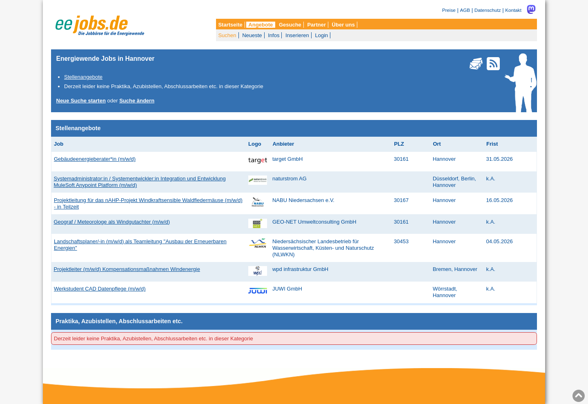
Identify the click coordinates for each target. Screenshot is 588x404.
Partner (316, 25)
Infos (273, 35)
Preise (449, 10)
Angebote (260, 25)
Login (321, 35)
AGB (465, 10)
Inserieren (297, 35)
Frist (492, 144)
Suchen (227, 35)
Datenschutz (487, 10)
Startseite (230, 25)
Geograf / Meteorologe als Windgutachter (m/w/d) (112, 222)
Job (58, 144)
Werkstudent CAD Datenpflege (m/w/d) (99, 289)
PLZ (399, 144)
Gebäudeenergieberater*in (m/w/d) (95, 159)
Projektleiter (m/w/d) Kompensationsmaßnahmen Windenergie (127, 269)
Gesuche (290, 25)
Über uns (343, 25)
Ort (437, 144)
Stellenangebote (83, 77)
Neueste (252, 35)
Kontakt (513, 10)
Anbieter (283, 144)
